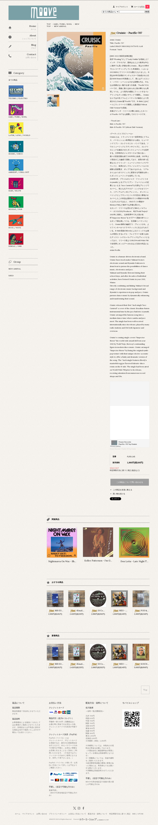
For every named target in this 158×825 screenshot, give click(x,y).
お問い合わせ (41, 814)
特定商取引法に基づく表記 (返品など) (125, 470)
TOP (49, 24)
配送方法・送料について (97, 814)
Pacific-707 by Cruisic (129, 449)
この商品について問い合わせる (129, 482)
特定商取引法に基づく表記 (119, 814)
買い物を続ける (119, 494)
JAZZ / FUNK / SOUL (63, 24)
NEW (77, 24)
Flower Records (115, 449)
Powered (91, 819)
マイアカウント (122, 7)
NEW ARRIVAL (60, 26)
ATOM (140, 814)
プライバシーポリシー (58, 814)
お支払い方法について (77, 814)
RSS (134, 814)
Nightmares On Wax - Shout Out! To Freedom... (73, 561)
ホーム (17, 814)
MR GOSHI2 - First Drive (63, 610)
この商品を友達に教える (122, 490)
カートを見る (141, 7)
